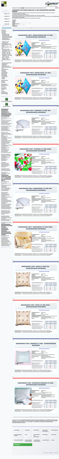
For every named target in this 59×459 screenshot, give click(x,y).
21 (28, 417)
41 (46, 417)
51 (55, 417)
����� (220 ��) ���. (6, 53)
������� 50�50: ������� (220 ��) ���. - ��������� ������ (35, 228)
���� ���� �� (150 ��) (7, 50)
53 (57, 417)
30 (36, 417)
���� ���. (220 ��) (6, 51)
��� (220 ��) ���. (5, 57)
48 (52, 417)
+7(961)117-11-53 (6, 13)
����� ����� (4, 93)
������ (4, 32)
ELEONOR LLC (51, 452)
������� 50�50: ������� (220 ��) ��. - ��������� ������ (36, 189)
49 (53, 417)
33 (39, 417)
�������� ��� (5, 34)
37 (42, 417)
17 (24, 417)
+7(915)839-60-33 (6, 16)
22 (29, 417)
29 (35, 417)
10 (18, 417)
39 (44, 417)
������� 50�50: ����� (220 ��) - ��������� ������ (36, 344)
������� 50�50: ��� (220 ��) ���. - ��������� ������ (36, 306)
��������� (4, 76)
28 (34, 417)
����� (3, 77)
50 (54, 417)
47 (51, 417)
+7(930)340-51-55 (6, 21)
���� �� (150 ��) (5, 49)
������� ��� (5, 38)
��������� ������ (7, 37)
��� (3, 68)
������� (4, 31)
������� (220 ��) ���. (7, 55)
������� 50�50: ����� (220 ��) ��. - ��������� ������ (35, 111)
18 (25, 417)
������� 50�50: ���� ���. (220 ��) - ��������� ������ (35, 73)
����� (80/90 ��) (5, 41)
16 (23, 417)
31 (37, 417)
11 (19, 417)
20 (27, 417)
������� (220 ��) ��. (6, 54)
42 (47, 417)
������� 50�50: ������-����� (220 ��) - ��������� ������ (36, 384)
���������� (4, 92)
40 (45, 417)
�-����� (22, 17)
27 (33, 417)
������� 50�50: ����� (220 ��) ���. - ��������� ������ (36, 150)
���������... (49, 98)
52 (56, 417)
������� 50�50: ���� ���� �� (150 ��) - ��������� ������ (35, 36)
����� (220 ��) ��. (6, 52)
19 (26, 417)
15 (22, 417)
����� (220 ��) (5, 58)
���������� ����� (7, 67)
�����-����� (4, 80)
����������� (4, 85)
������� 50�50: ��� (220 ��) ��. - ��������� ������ (35, 267)
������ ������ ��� (7, 36)
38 (43, 417)
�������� (3, 87)
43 (48, 417)
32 (38, 417)
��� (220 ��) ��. (5, 56)
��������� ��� (6, 39)
